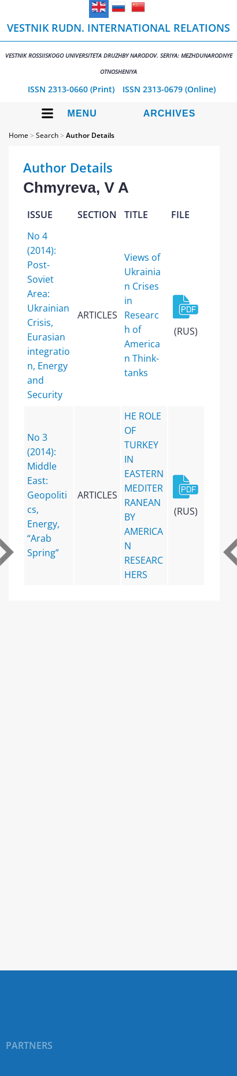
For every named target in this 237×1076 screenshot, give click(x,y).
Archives (169, 113)
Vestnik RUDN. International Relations (118, 48)
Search (47, 135)
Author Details (90, 135)
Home (18, 135)
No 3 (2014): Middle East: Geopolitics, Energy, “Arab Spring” (47, 495)
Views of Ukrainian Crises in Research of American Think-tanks (142, 315)
